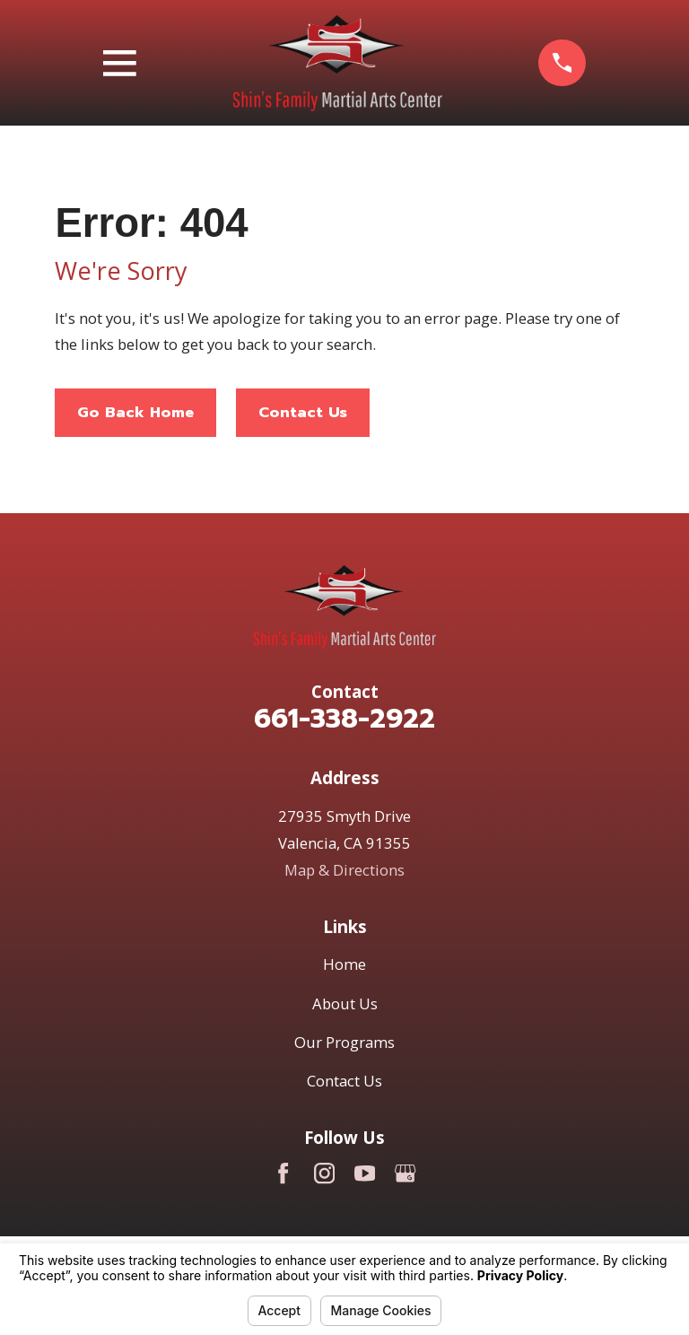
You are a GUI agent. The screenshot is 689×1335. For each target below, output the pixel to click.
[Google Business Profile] (405, 1173)
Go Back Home (135, 412)
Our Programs (344, 1042)
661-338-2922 (344, 718)
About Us (345, 1003)
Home (344, 964)
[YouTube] (364, 1173)
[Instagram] (324, 1173)
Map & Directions (344, 869)
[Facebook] (283, 1173)
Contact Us (302, 412)
